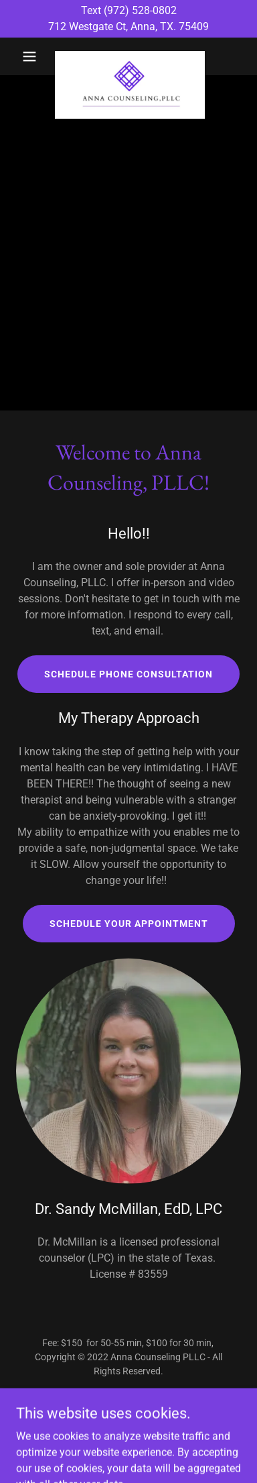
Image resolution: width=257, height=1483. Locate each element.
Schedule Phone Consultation (128, 674)
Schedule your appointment (129, 923)
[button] (33, 56)
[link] (128, 56)
